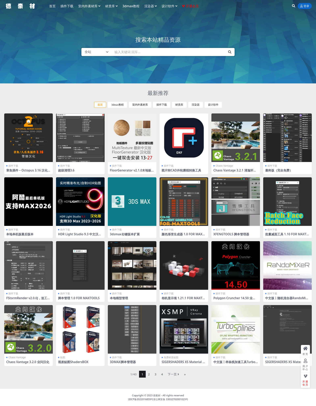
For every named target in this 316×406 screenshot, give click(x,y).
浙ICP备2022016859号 (140, 399)
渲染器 (196, 104)
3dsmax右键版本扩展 (125, 234)
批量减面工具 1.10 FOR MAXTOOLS (287, 236)
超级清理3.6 (66, 170)
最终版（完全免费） (278, 170)
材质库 (179, 104)
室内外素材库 (140, 104)
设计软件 (213, 104)
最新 (100, 104)
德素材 (156, 395)
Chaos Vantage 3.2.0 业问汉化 (27, 362)
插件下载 (161, 104)
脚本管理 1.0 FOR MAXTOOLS (79, 298)
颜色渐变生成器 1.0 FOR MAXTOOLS (183, 236)
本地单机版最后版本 (19, 234)
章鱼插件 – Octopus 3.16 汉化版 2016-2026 (28, 172)
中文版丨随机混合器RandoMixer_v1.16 (287, 300)
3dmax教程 (117, 104)
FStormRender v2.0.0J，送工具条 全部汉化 (28, 300)
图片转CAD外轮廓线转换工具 (181, 170)
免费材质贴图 (171, 357)
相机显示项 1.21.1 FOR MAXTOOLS (183, 300)
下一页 (173, 374)
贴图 (62, 357)
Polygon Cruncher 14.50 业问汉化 (234, 300)
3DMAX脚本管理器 (123, 362)
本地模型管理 (119, 298)
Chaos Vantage (224, 165)
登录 (304, 6)
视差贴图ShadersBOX (73, 362)
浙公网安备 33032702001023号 (170, 399)
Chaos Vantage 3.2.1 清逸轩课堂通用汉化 (234, 172)
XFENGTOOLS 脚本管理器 (231, 234)
